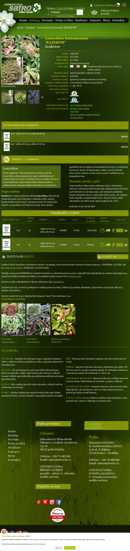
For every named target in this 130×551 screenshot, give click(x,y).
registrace (99, 5)
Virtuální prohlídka (94, 425)
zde (68, 296)
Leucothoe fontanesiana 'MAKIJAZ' (8, 342)
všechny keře (76, 117)
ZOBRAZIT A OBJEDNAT (25, 159)
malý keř (74, 111)
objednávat (57, 282)
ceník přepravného (13, 267)
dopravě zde (75, 276)
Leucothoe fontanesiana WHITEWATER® (34, 342)
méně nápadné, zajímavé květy (85, 114)
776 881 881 (61, 8)
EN (123, 4)
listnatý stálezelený (79, 108)
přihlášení (110, 5)
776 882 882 (79, 8)
